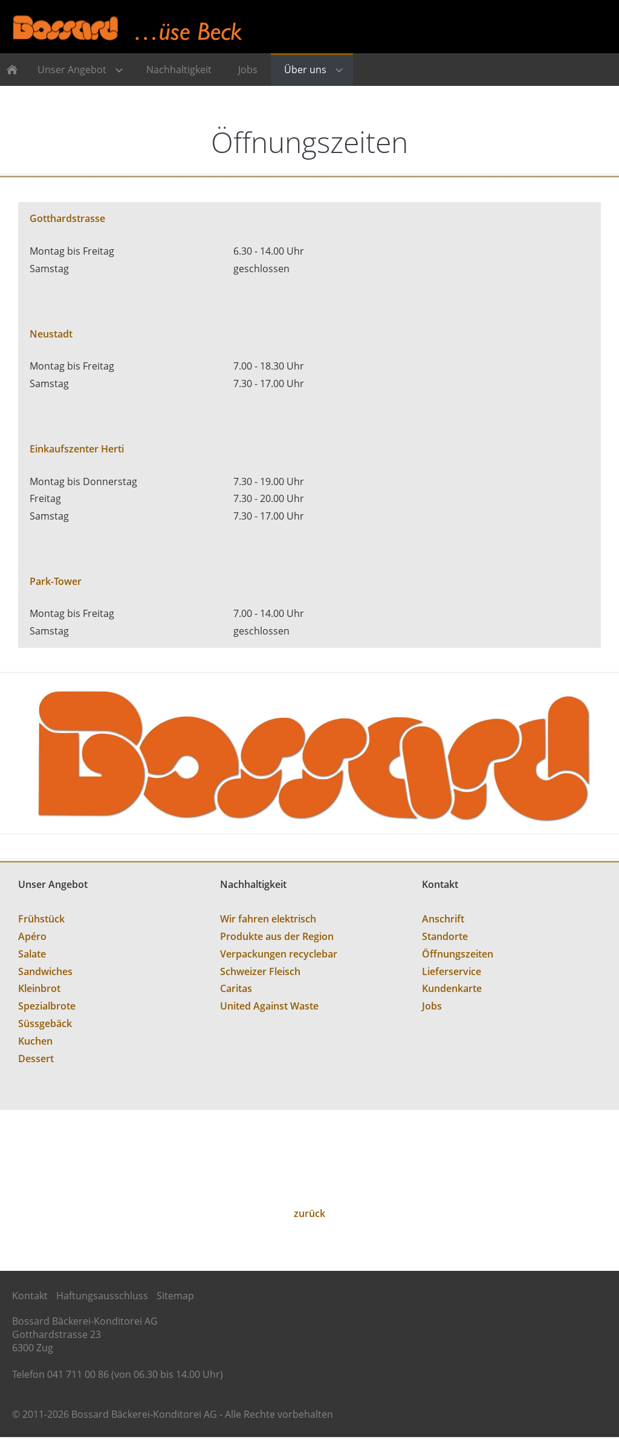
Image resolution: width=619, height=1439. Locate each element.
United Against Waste (269, 1006)
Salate (32, 954)
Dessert (36, 1058)
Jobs (432, 1006)
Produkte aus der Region (277, 936)
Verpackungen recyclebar (278, 954)
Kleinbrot (39, 988)
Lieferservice (451, 971)
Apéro (32, 936)
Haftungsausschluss (102, 1295)
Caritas (236, 988)
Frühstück (41, 918)
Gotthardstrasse (67, 218)
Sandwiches (45, 971)
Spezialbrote (47, 1006)
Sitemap (175, 1295)
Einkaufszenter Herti (77, 448)
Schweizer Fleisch (260, 971)
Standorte (445, 936)
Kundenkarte (452, 988)
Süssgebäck (45, 1023)
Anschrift (443, 918)
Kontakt (30, 1295)
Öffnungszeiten (457, 954)
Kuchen (35, 1041)
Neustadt (51, 334)
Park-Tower (56, 581)
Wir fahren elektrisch (268, 918)
